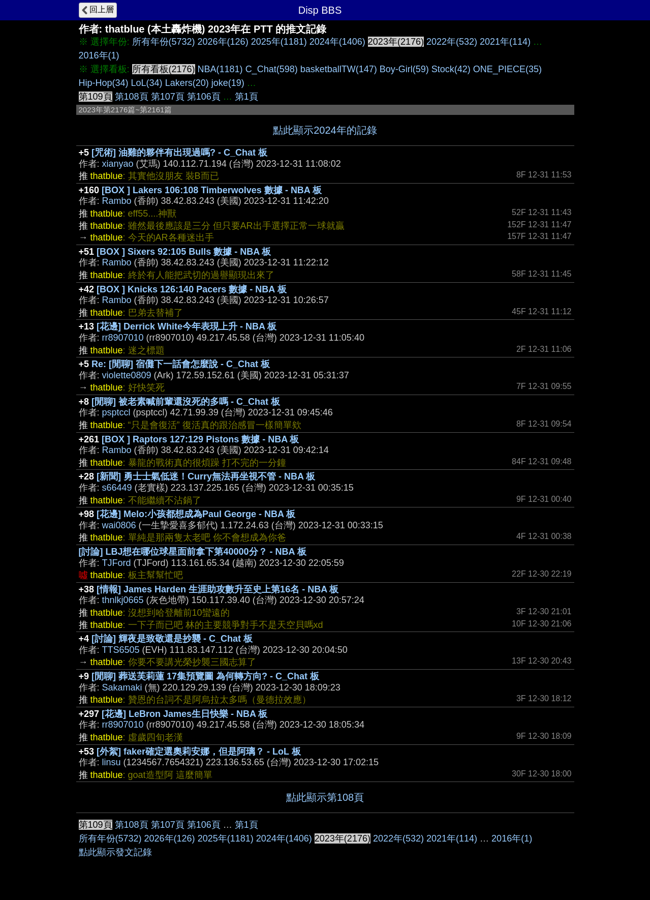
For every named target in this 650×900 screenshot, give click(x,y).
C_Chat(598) (271, 69)
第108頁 (131, 97)
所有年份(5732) (163, 42)
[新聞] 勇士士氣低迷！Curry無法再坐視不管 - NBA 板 (206, 476)
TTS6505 (121, 650)
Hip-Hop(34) (104, 83)
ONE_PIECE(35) (507, 69)
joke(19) (227, 83)
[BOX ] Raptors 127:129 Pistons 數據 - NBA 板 (200, 439)
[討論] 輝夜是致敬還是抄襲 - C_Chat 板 (172, 639)
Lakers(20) (187, 83)
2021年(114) (505, 42)
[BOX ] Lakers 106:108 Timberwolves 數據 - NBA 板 (212, 190)
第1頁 (246, 97)
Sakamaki (122, 687)
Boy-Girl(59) (404, 69)
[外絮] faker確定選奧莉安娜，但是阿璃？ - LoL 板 (199, 751)
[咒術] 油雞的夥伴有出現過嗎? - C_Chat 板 (179, 152)
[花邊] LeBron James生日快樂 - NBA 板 (184, 714)
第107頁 (167, 97)
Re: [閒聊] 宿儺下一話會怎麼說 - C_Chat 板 (180, 364)
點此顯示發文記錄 (115, 852)
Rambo (117, 201)
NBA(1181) (220, 69)
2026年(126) (223, 42)
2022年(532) (451, 42)
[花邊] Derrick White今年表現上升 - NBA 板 (186, 326)
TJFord (116, 563)
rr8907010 (123, 338)
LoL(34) (147, 83)
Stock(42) (451, 69)
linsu (111, 762)
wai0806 (119, 525)
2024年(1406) (337, 42)
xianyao (118, 164)
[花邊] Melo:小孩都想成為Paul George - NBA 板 (196, 514)
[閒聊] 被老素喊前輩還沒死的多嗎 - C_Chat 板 (185, 402)
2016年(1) (99, 55)
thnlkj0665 (123, 600)
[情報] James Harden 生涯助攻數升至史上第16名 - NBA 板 (217, 589)
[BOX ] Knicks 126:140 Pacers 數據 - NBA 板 (191, 289)
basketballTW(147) (338, 69)
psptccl (116, 412)
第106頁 (204, 97)
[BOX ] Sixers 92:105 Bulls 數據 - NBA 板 (184, 252)
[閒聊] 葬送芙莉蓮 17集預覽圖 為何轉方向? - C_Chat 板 (205, 676)
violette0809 (126, 375)
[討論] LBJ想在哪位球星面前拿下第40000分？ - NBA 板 (192, 552)
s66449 (117, 488)
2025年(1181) (279, 42)
